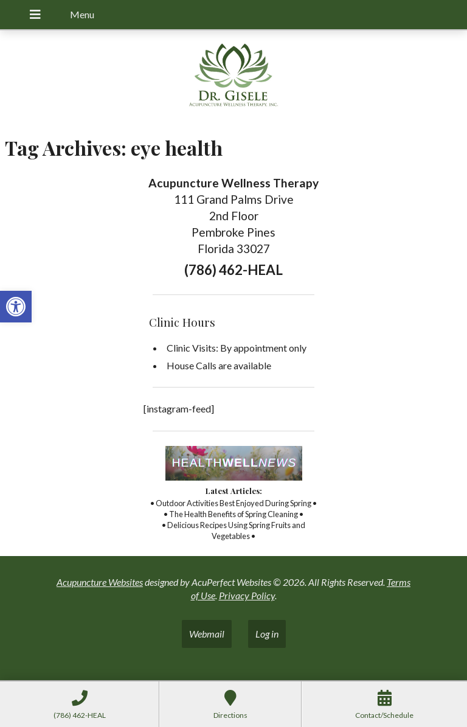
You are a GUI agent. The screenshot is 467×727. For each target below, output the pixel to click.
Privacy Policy (247, 595)
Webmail (206, 633)
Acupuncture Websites (100, 582)
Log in (266, 633)
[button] (16, 306)
